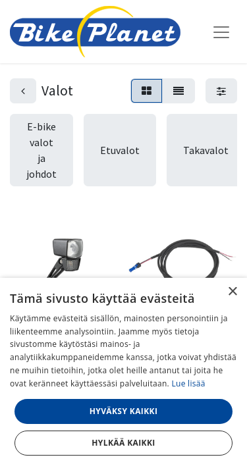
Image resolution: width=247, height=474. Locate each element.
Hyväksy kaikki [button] (124, 411)
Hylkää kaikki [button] (123, 442)
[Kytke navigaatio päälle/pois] (221, 31)
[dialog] (123, 376)
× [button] (232, 292)
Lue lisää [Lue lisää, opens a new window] (188, 383)
